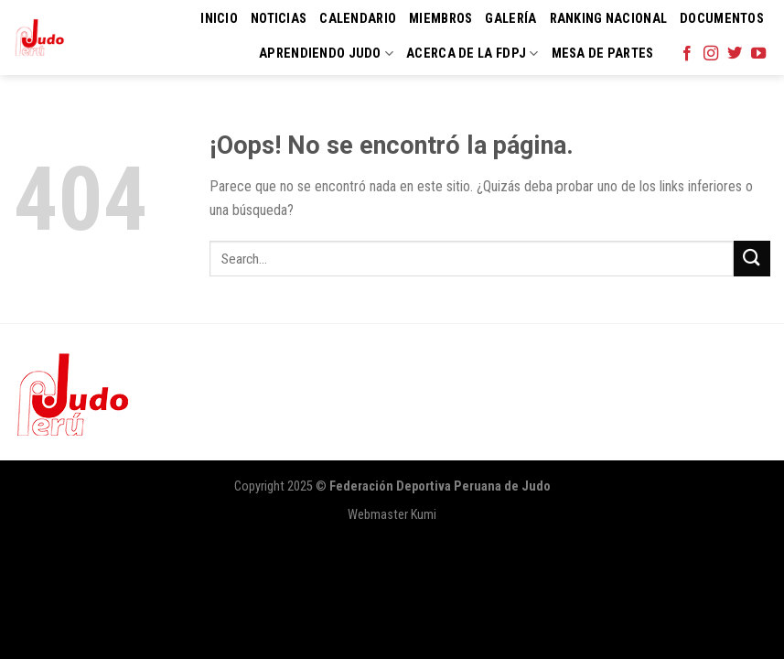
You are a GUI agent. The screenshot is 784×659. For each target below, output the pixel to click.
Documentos (722, 19)
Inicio (219, 19)
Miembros (440, 19)
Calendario (357, 19)
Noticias (278, 19)
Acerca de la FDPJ (472, 53)
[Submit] (752, 258)
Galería (510, 19)
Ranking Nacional (609, 19)
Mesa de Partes (603, 53)
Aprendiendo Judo (326, 53)
